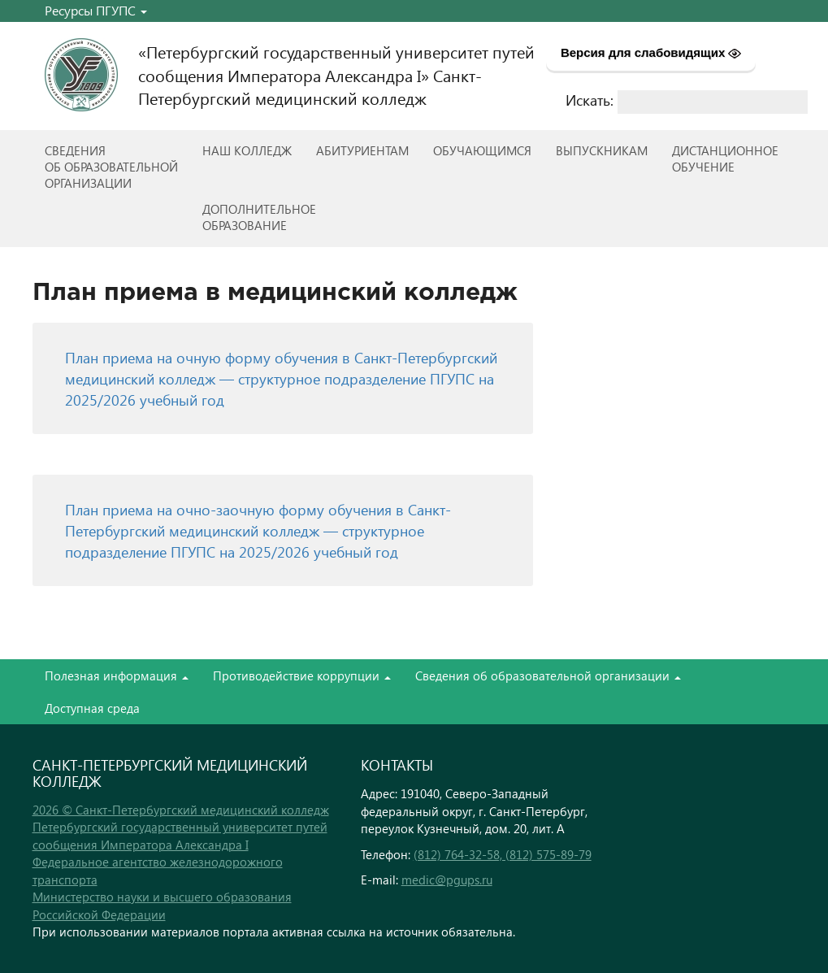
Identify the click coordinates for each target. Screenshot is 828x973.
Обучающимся (482, 150)
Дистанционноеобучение (725, 158)
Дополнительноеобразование (259, 217)
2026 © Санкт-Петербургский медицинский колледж (181, 809)
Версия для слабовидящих (651, 53)
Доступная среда (92, 708)
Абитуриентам (362, 150)
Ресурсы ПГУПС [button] (96, 10)
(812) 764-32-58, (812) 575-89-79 (503, 854)
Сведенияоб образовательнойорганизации (111, 166)
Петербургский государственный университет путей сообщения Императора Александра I (180, 835)
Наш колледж (247, 150)
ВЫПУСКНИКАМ (602, 150)
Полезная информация (117, 675)
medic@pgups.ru (446, 879)
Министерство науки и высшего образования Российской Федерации (162, 905)
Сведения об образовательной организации (548, 675)
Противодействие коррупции (302, 675)
